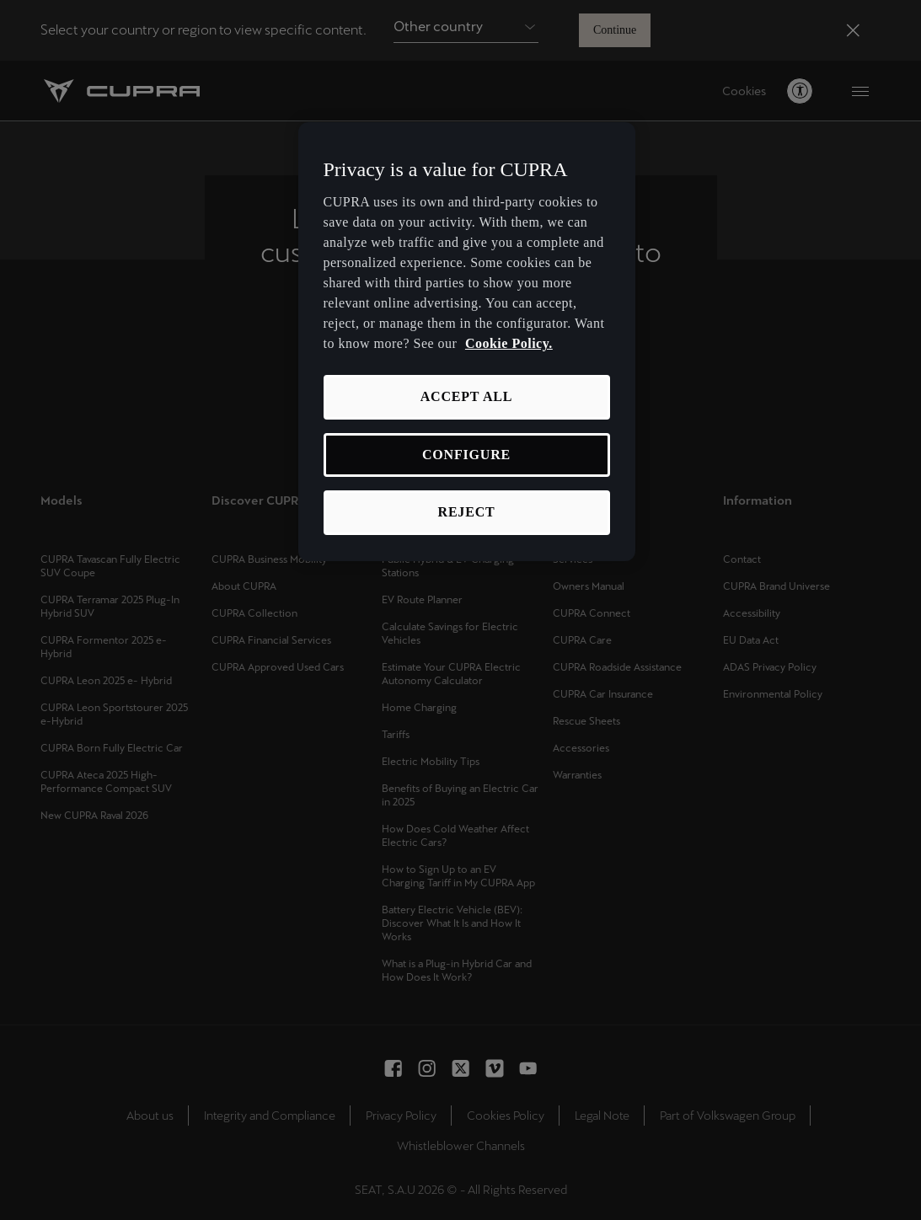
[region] (466, 341)
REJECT (466, 512)
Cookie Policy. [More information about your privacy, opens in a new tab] (509, 343)
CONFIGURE (466, 454)
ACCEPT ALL (466, 396)
